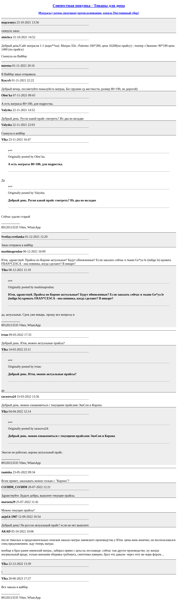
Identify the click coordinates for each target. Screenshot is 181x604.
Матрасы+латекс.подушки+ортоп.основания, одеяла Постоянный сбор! (88, 13)
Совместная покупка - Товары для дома (89, 5)
